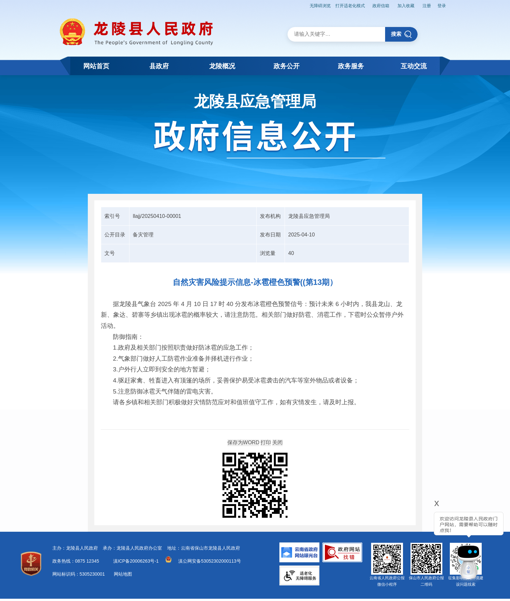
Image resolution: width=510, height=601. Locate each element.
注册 (423, 5)
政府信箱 (373, 5)
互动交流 (413, 66)
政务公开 (286, 66)
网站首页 (96, 66)
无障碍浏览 (306, 5)
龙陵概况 (222, 66)
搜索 (401, 33)
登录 (440, 5)
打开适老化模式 (339, 5)
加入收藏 (401, 5)
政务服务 (350, 66)
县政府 (159, 66)
